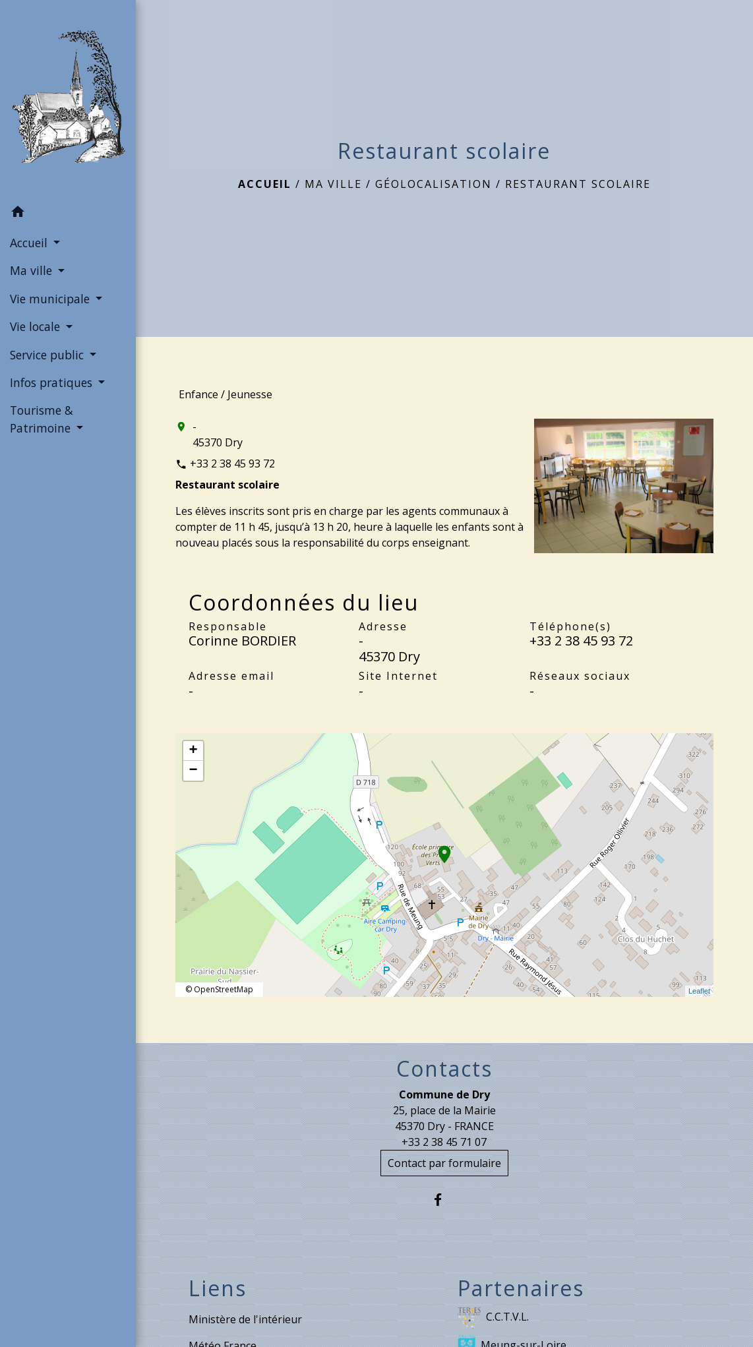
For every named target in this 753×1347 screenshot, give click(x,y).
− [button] (193, 771)
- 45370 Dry (218, 434)
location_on (438, 848)
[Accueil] (68, 99)
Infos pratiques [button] (53, 382)
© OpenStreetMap (219, 989)
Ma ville (333, 184)
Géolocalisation (433, 184)
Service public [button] (48, 355)
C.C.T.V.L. (493, 1317)
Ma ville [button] (32, 270)
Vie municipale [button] (51, 299)
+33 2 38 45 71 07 (444, 1142)
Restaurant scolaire (578, 184)
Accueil (264, 184)
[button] (68, 213)
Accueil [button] (30, 243)
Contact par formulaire (444, 1163)
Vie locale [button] (36, 326)
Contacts (444, 1068)
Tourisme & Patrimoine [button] (42, 418)
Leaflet (699, 991)
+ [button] (193, 751)
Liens (218, 1288)
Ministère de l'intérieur (245, 1319)
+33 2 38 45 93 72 (232, 463)
